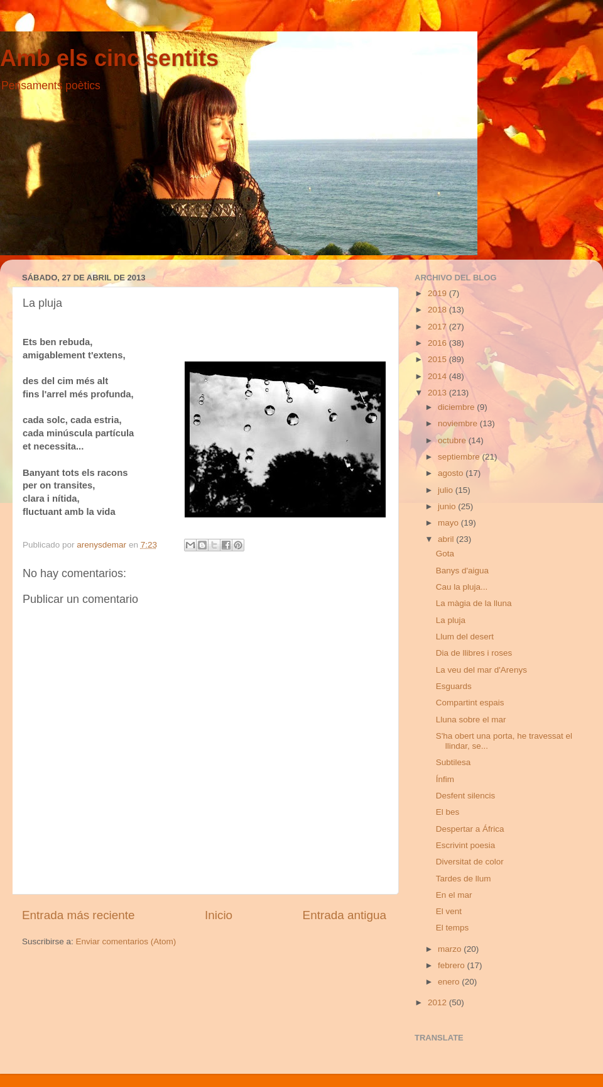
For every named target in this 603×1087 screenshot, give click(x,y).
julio (446, 490)
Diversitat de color (470, 861)
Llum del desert (465, 636)
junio (448, 506)
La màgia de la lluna (474, 603)
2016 (438, 343)
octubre (453, 440)
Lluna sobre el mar (471, 719)
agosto (451, 473)
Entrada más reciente (78, 915)
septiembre (460, 456)
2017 (438, 326)
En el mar (454, 895)
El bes (448, 812)
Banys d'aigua (462, 570)
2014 (438, 376)
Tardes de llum (463, 878)
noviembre (459, 423)
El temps (452, 927)
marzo (451, 949)
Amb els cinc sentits (109, 58)
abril (447, 539)
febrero (452, 965)
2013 (438, 392)
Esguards (454, 686)
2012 (438, 1002)
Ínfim (445, 779)
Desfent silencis (466, 795)
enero (450, 981)
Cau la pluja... (462, 587)
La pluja (450, 620)
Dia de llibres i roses (474, 653)
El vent (449, 911)
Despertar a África (470, 829)
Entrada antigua (344, 915)
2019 (438, 293)
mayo (449, 522)
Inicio (218, 915)
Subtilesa (453, 762)
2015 (438, 359)
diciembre (457, 407)
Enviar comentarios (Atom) (126, 941)
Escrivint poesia (466, 845)
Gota (445, 553)
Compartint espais (470, 702)
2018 (438, 309)
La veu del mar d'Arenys (481, 670)
